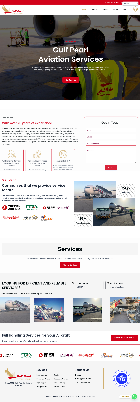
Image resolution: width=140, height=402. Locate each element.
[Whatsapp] (134, 396)
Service (105, 9)
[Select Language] (130, 4)
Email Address (116, 283)
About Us (94, 9)
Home (84, 9)
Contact (125, 9)
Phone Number (82, 283)
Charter (115, 9)
